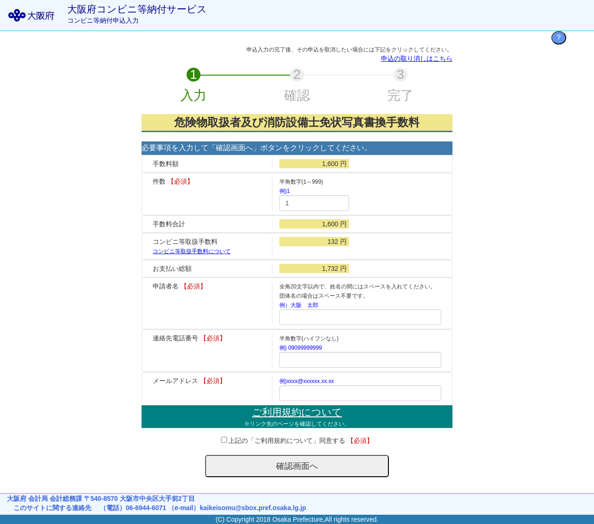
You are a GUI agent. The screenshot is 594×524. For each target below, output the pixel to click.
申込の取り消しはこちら (416, 58)
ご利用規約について (297, 412)
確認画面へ (297, 466)
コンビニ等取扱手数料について (192, 251)
